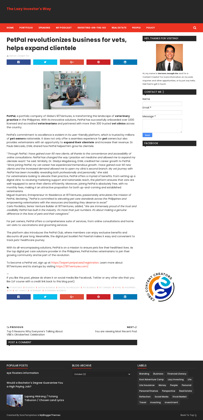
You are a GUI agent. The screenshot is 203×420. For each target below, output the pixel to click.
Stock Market (180, 396)
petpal (118, 287)
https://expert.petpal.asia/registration (75, 262)
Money (162, 385)
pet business (89, 287)
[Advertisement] (131, 12)
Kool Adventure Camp (151, 379)
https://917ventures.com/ (72, 266)
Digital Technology (69, 287)
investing (155, 402)
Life (190, 379)
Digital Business (47, 287)
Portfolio (26, 27)
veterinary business (55, 290)
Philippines (129, 287)
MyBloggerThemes (50, 415)
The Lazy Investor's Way (29, 8)
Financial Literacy (176, 373)
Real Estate (119, 27)
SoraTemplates (28, 415)
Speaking (44, 27)
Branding (144, 373)
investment (171, 402)
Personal (186, 385)
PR (10, 290)
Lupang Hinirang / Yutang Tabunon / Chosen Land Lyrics (44, 398)
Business (30, 287)
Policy (150, 27)
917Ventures (16, 287)
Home (10, 27)
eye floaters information (23, 373)
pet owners (105, 287)
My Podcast (64, 27)
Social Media (161, 396)
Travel (142, 402)
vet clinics (21, 290)
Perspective (168, 390)
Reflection (145, 396)
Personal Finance (148, 390)
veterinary (36, 290)
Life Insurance (147, 385)
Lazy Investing (176, 379)
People (136, 27)
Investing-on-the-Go (91, 27)
